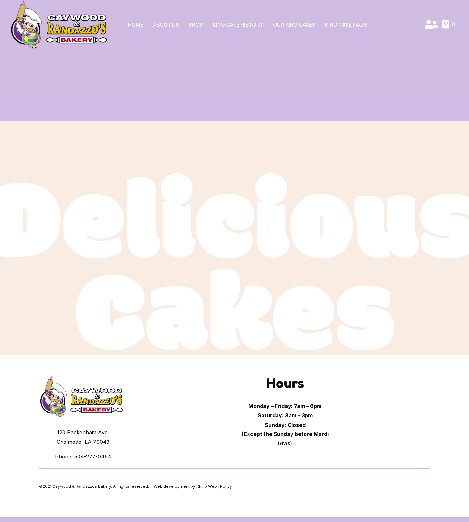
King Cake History (238, 24)
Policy (226, 486)
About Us (166, 24)
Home (135, 24)
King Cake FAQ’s (346, 24)
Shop (196, 24)
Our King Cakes (294, 24)
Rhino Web (206, 486)
